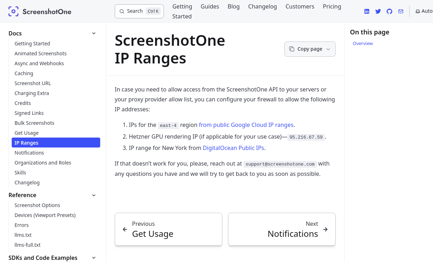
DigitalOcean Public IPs (233, 148)
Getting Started (182, 11)
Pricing (332, 6)
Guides (210, 6)
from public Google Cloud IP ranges (246, 125)
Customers (299, 6)
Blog (234, 6)
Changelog (262, 6)
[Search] (139, 11)
